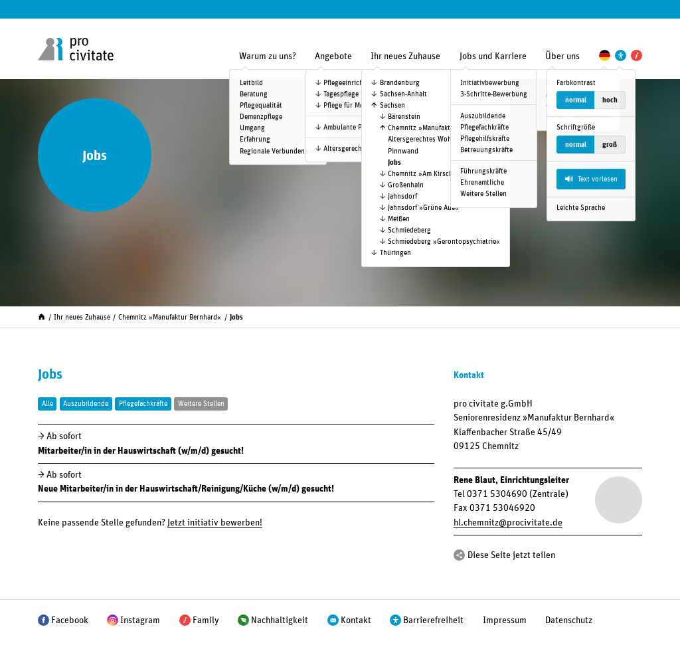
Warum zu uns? (267, 56)
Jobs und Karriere (493, 56)
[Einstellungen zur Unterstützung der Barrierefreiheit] (620, 55)
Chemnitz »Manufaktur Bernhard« (439, 128)
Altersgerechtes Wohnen (425, 139)
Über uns (562, 56)
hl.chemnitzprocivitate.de (508, 522)
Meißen (399, 219)
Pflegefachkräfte (143, 403)
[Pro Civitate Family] (636, 55)
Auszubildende (85, 403)
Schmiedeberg (409, 230)
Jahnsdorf (402, 196)
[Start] (41, 316)
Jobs (394, 162)
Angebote (333, 56)
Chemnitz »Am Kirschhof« (427, 173)
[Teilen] (459, 555)
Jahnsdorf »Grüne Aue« (423, 207)
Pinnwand (403, 151)
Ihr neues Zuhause (405, 56)
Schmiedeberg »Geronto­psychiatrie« (444, 241)
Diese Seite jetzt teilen (511, 555)
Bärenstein (404, 116)
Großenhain (406, 185)
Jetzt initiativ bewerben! (214, 522)
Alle (47, 403)
